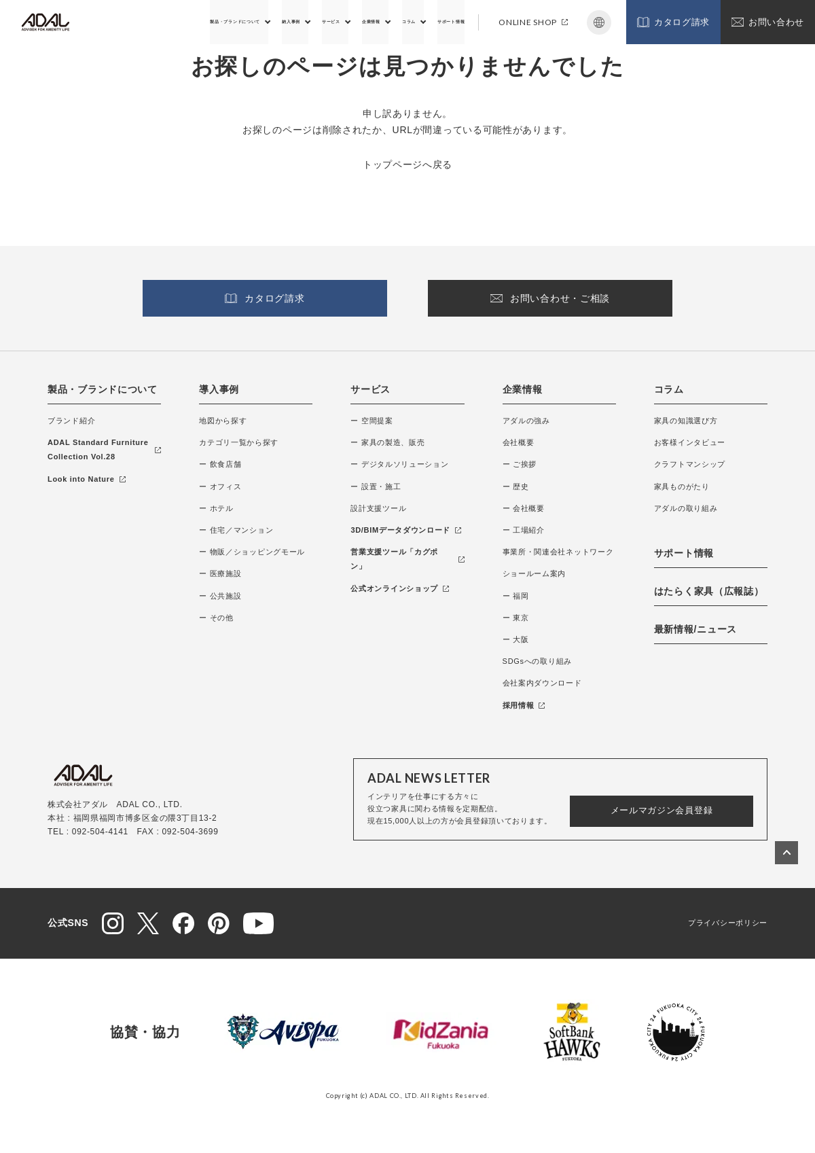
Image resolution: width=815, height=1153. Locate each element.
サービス (270, 21)
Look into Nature (87, 479)
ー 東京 (516, 618)
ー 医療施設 (220, 573)
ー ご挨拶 (520, 464)
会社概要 (519, 442)
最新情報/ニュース (695, 629)
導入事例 (219, 389)
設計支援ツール (378, 508)
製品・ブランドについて (127, 21)
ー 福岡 (516, 596)
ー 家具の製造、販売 (387, 442)
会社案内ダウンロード (542, 683)
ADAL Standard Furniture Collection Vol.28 (104, 449)
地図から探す (223, 420)
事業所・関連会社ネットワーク (558, 552)
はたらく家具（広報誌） (709, 591)
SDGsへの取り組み (537, 661)
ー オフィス (220, 486)
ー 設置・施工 (375, 486)
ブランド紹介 (71, 420)
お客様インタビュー (689, 442)
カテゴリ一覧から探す (238, 442)
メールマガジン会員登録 (662, 810)
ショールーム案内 (534, 573)
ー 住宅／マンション (236, 530)
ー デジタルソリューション (399, 464)
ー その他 (216, 618)
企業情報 (326, 21)
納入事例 (214, 21)
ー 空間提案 (371, 420)
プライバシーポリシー (727, 923)
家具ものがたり (682, 486)
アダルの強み (526, 420)
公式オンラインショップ (399, 588)
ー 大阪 (516, 639)
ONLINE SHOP (533, 22)
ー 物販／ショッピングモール (252, 552)
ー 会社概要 (524, 508)
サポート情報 (439, 21)
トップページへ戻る (407, 164)
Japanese (599, 22)
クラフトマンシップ (689, 464)
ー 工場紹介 (524, 530)
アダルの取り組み (686, 508)
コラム (378, 21)
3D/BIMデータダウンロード (405, 530)
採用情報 (524, 705)
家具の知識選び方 (686, 420)
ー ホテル (216, 508)
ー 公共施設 (220, 596)
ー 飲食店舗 (220, 464)
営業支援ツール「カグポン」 (407, 559)
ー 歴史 (516, 486)
